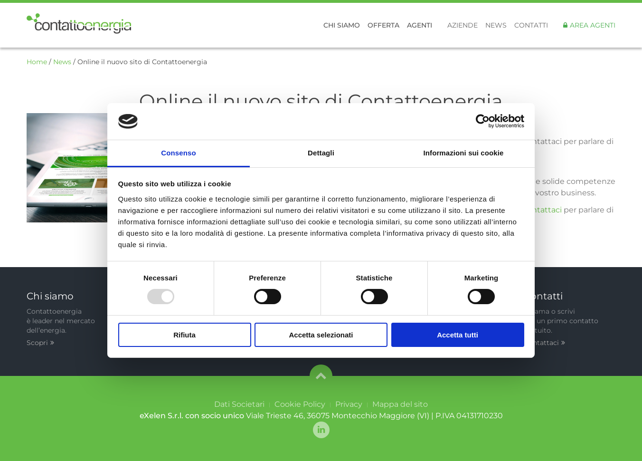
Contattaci (544, 342)
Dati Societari (239, 404)
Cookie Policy (299, 404)
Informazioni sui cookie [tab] (464, 153)
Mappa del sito (400, 404)
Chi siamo (341, 25)
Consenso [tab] (178, 153)
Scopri (40, 342)
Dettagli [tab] (321, 153)
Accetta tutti (457, 335)
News (496, 25)
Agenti (419, 25)
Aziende (462, 25)
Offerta (383, 25)
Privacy (348, 404)
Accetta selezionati (321, 335)
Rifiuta (184, 335)
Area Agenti (592, 25)
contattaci (543, 209)
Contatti (531, 25)
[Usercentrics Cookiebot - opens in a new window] (482, 121)
